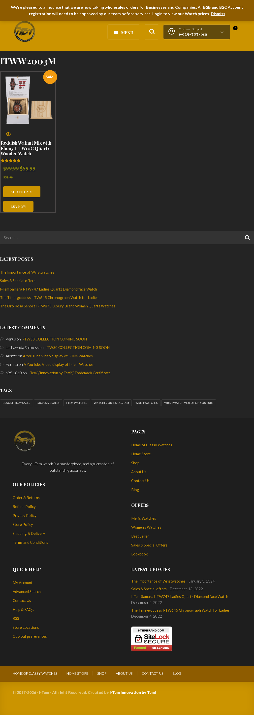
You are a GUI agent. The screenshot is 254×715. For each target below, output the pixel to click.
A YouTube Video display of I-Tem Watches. (58, 356)
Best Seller (140, 536)
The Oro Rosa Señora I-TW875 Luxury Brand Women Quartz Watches (57, 306)
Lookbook (139, 554)
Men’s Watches (143, 518)
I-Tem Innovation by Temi (133, 692)
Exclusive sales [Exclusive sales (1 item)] (48, 402)
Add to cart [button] (22, 191)
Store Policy (23, 524)
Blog (135, 489)
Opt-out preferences (30, 636)
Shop (135, 463)
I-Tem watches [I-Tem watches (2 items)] (76, 402)
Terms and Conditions (30, 542)
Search (247, 237)
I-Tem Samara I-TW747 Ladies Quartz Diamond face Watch (48, 289)
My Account (22, 582)
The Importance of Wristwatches (27, 272)
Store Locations (26, 627)
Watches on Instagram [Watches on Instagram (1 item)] (111, 402)
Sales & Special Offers (149, 545)
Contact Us (140, 480)
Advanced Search (27, 591)
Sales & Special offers (17, 280)
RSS (16, 618)
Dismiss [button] (218, 13)
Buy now (18, 206)
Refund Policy (24, 506)
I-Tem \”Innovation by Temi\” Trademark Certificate (69, 373)
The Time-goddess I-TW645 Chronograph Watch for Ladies (49, 297)
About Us (138, 471)
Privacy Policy (24, 515)
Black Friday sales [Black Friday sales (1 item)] (16, 402)
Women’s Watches (146, 527)
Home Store (141, 454)
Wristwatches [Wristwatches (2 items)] (146, 402)
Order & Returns (26, 497)
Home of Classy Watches (151, 445)
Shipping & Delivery (29, 533)
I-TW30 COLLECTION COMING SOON (54, 339)
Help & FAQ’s (23, 609)
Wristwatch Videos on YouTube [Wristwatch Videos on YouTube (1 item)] (188, 402)
